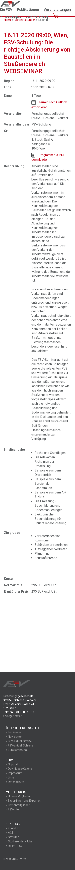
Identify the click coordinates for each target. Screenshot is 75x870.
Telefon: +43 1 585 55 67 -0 (20, 712)
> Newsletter (14, 736)
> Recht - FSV (14, 845)
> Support (12, 764)
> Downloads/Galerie (19, 768)
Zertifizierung (36, 17)
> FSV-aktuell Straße (19, 741)
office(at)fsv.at (12, 716)
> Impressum (14, 773)
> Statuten (12, 837)
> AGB (10, 832)
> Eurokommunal (16, 749)
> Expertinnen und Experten (23, 800)
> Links (10, 777)
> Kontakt (12, 828)
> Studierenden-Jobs (19, 841)
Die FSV (6, 9)
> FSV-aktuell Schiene (19, 745)
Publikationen (28, 9)
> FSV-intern (13, 809)
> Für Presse (13, 732)
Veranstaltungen (57, 9)
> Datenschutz (15, 781)
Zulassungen (10, 17)
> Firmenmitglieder (18, 805)
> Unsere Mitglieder (18, 796)
